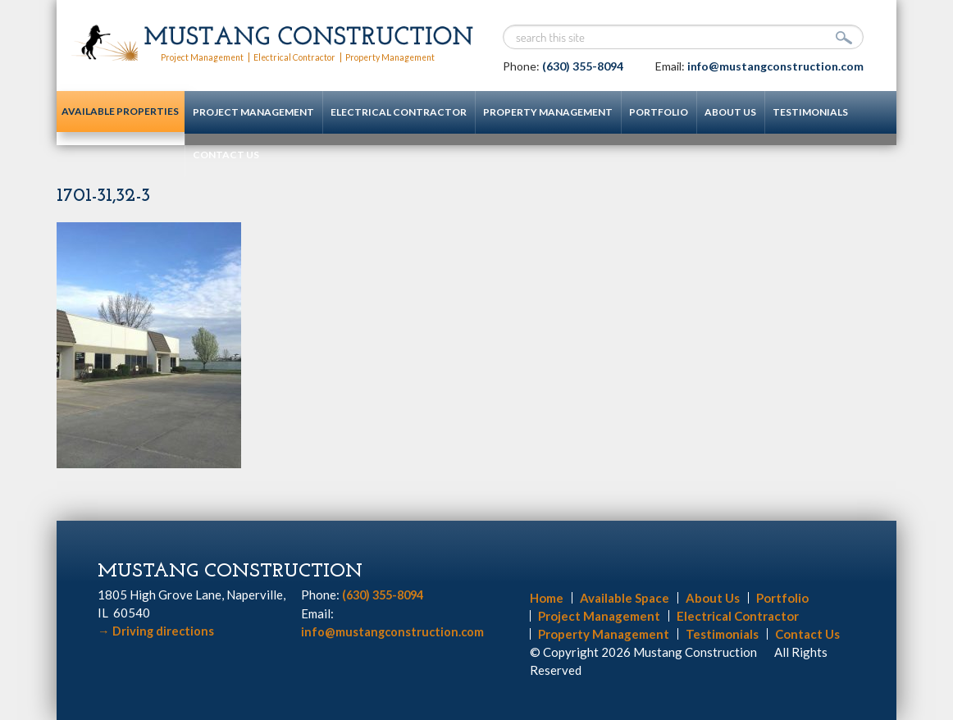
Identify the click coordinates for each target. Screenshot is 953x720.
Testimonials (794, 112)
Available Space (624, 597)
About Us (715, 112)
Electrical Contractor (303, 57)
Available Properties (113, 120)
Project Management (205, 57)
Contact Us (210, 154)
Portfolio (643, 112)
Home (546, 597)
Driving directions (157, 630)
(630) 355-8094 (582, 66)
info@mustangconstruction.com (775, 66)
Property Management (405, 57)
